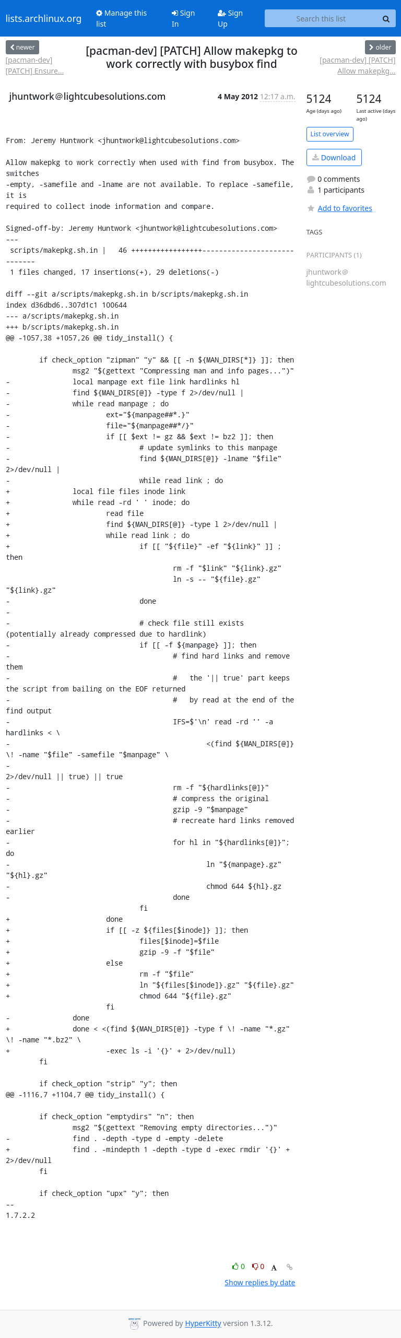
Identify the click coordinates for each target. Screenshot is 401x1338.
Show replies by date (260, 1282)
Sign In (183, 18)
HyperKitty (203, 1324)
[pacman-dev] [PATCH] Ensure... (35, 65)
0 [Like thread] (239, 1266)
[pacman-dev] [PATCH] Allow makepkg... (357, 65)
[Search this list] (321, 18)
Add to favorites (339, 208)
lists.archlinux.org (44, 18)
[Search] (386, 18)
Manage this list (121, 18)
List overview (330, 134)
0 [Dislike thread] (258, 1266)
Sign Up (230, 18)
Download (334, 157)
